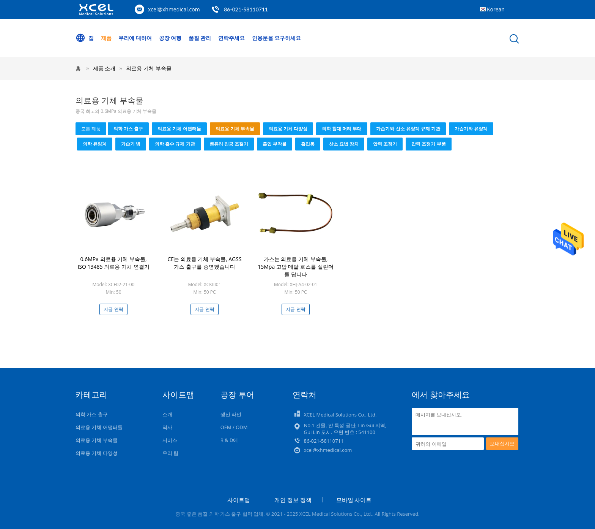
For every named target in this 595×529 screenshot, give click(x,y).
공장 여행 (170, 37)
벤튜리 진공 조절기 (228, 144)
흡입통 (308, 144)
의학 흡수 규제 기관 (175, 144)
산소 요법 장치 (344, 144)
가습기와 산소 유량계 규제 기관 (408, 128)
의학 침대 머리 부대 (342, 128)
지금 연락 (113, 309)
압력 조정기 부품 (428, 144)
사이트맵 (238, 499)
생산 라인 (230, 414)
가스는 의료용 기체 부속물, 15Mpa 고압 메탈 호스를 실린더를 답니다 (296, 266)
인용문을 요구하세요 (276, 37)
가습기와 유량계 (471, 128)
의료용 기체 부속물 (148, 68)
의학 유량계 (95, 144)
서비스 (169, 440)
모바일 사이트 (354, 499)
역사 (167, 427)
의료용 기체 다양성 (288, 128)
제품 (106, 37)
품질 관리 (200, 37)
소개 (167, 414)
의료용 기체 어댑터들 (179, 128)
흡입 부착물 (274, 144)
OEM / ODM (234, 427)
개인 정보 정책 (293, 499)
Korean (496, 9)
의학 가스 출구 (128, 128)
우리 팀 (170, 453)
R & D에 (229, 440)
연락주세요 (231, 37)
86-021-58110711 (246, 9)
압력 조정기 (385, 144)
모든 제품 (91, 128)
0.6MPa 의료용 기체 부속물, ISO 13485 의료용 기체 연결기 (113, 262)
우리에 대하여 (135, 37)
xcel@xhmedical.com (174, 9)
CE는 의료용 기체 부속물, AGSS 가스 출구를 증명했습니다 (204, 262)
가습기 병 (130, 144)
